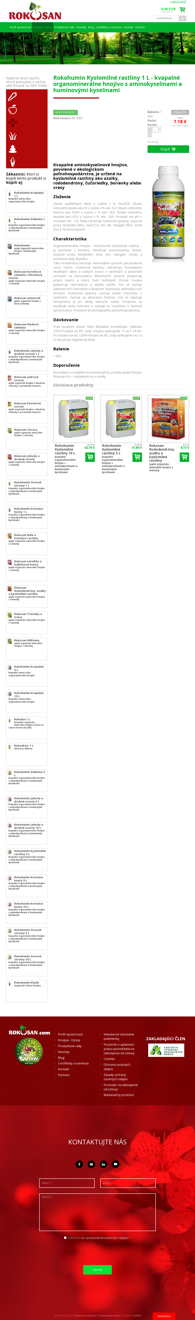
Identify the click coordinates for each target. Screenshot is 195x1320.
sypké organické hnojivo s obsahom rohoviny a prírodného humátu (26, 382)
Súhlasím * (97, 1238)
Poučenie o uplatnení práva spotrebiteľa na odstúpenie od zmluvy (119, 1048)
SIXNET (137, 1315)
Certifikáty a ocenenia (128, 27)
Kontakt (152, 27)
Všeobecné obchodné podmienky (119, 1036)
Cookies (109, 1059)
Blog (104, 27)
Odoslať (97, 1269)
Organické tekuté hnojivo (31, 984)
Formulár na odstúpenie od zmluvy (121, 1087)
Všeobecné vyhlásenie (85, 1315)
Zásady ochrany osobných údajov (116, 1077)
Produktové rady (62, 27)
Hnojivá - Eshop (40, 27)
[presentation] (98, 1252)
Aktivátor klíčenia (27, 747)
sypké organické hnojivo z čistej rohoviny (31, 300)
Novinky (83, 27)
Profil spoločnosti (19, 27)
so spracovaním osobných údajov (104, 1238)
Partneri (173, 27)
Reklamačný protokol (119, 1095)
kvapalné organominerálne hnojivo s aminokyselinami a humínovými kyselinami (27, 225)
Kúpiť (168, 149)
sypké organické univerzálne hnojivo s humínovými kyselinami (30, 249)
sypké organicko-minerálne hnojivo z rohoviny (27, 277)
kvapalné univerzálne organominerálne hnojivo (31, 197)
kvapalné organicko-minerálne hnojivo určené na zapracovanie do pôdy (31, 723)
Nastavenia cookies (109, 1315)
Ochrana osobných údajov (117, 1067)
